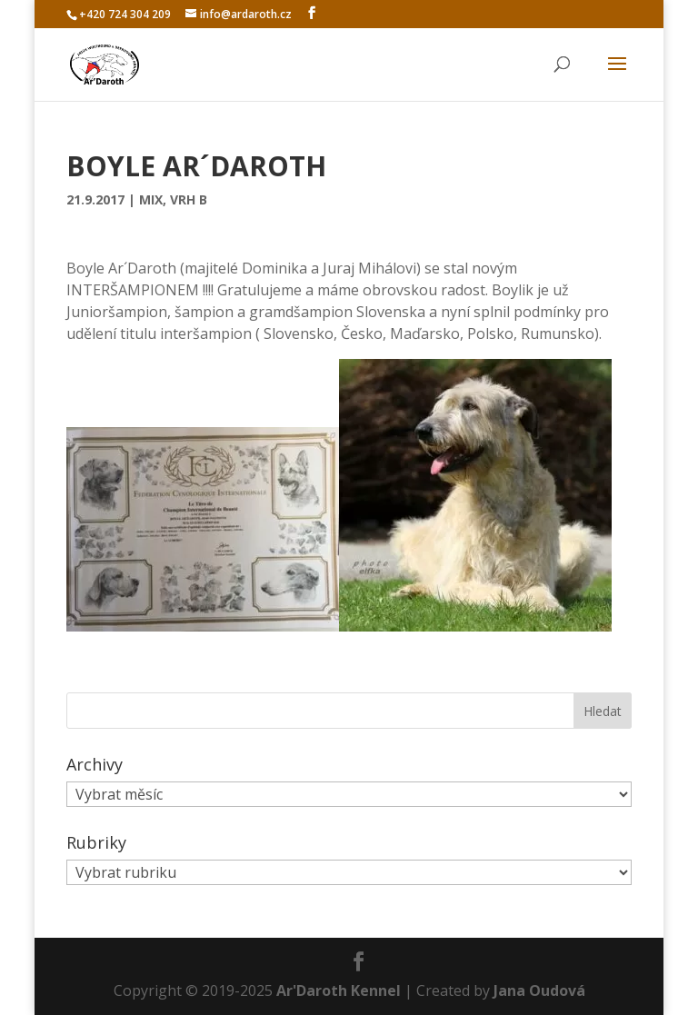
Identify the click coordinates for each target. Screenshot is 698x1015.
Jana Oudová (539, 990)
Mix (151, 199)
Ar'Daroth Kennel (338, 990)
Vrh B (188, 199)
